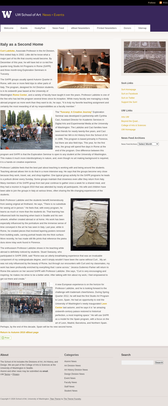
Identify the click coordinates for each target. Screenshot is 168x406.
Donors (127, 28)
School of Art (10, 362)
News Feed (58, 28)
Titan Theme (55, 399)
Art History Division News (76, 370)
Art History (48, 362)
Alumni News (70, 361)
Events (24, 28)
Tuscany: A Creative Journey (75, 112)
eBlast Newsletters (80, 28)
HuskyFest (40, 28)
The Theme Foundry (72, 399)
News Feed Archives (129, 144)
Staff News (69, 386)
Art (41, 362)
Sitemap (142, 28)
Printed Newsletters (107, 28)
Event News (69, 378)
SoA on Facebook (129, 93)
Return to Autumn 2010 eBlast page (19, 332)
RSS (165, 2)
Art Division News (72, 365)
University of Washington (11, 368)
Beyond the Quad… (130, 121)
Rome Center (20, 95)
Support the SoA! (129, 102)
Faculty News (70, 382)
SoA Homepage (128, 89)
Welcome (8, 28)
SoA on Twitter (128, 98)
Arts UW (125, 117)
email (45, 371)
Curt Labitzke (7, 50)
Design (3, 365)
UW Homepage (128, 129)
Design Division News (74, 374)
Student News (70, 391)
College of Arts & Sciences (133, 125)
